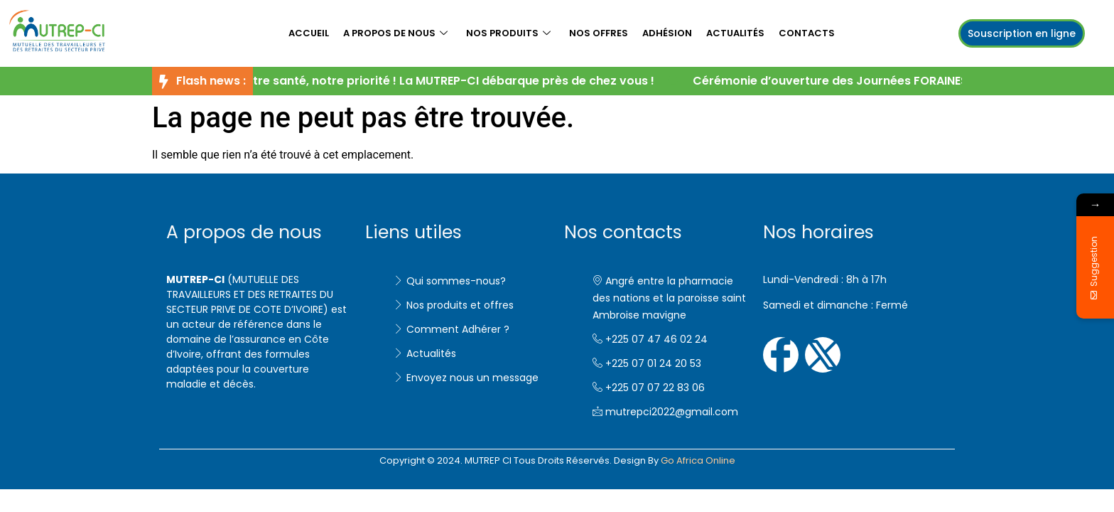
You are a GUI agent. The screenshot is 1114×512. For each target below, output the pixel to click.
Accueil (308, 33)
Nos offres (598, 33)
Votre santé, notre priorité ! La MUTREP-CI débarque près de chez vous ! (449, 81)
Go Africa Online (698, 460)
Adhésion (667, 33)
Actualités (735, 33)
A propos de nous (395, 33)
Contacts (807, 33)
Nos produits (508, 33)
